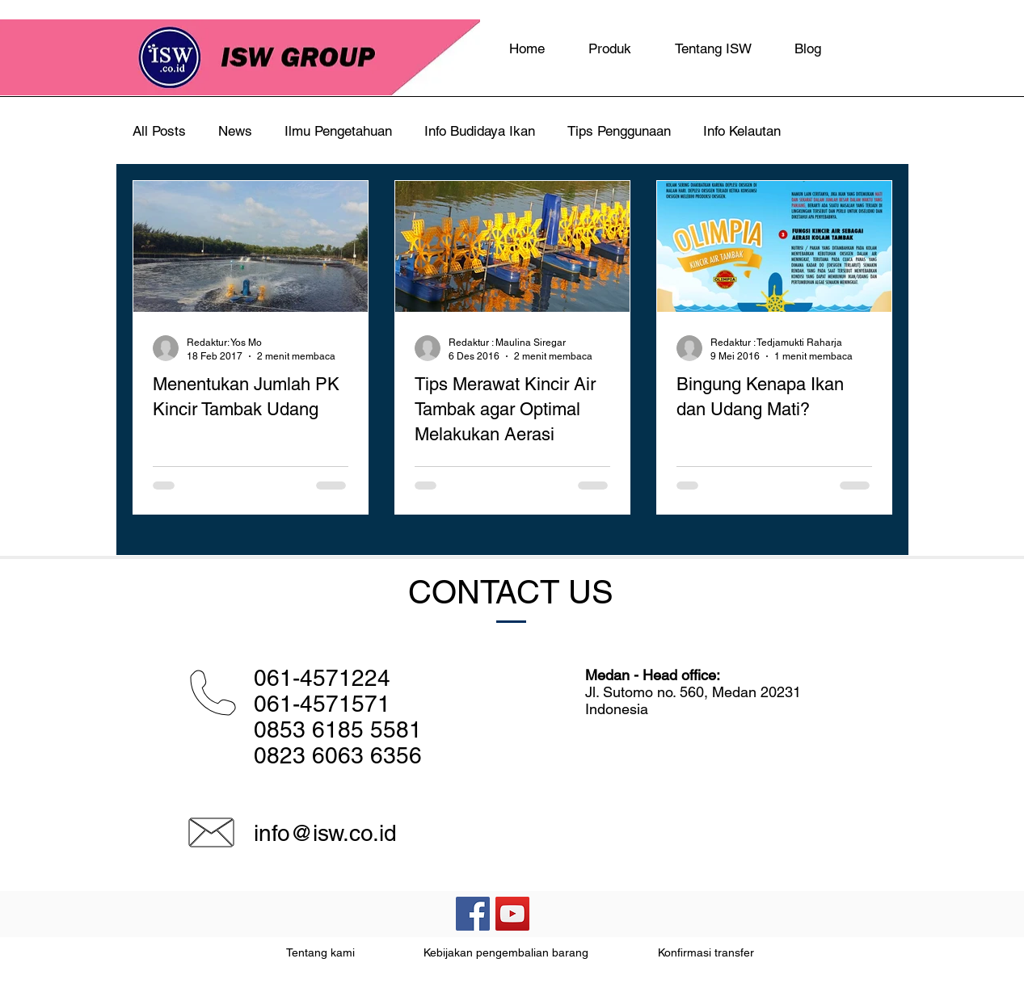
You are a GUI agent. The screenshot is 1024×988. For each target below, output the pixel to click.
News (235, 131)
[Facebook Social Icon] (473, 914)
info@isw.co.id (325, 833)
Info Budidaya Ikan (479, 131)
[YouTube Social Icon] (512, 914)
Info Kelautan (742, 131)
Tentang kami (320, 952)
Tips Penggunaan (619, 131)
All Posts (159, 131)
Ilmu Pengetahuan (338, 131)
